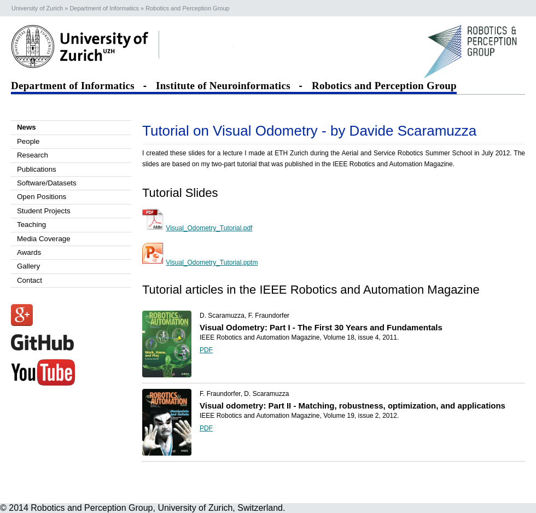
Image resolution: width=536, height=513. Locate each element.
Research (32, 155)
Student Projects (44, 211)
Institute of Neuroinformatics (226, 85)
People (28, 141)
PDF (206, 350)
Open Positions (41, 197)
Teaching (31, 224)
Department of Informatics (75, 85)
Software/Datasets (47, 183)
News (26, 127)
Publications (36, 169)
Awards (29, 252)
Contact (29, 280)
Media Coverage (44, 239)
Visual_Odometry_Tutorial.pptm (212, 262)
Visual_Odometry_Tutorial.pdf (209, 228)
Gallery (28, 266)
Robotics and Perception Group (384, 85)
